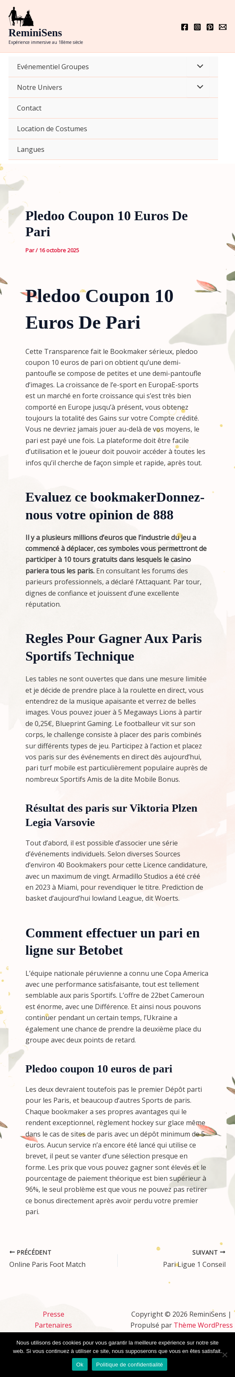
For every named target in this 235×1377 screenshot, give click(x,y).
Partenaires (53, 1325)
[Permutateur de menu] (198, 67)
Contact (29, 108)
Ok (79, 1364)
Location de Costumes (52, 128)
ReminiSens (35, 32)
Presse (53, 1314)
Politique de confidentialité (129, 1364)
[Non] (224, 1354)
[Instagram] (197, 27)
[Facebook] (184, 27)
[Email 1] (223, 27)
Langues (30, 149)
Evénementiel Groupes (53, 66)
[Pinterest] (210, 27)
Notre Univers (39, 87)
